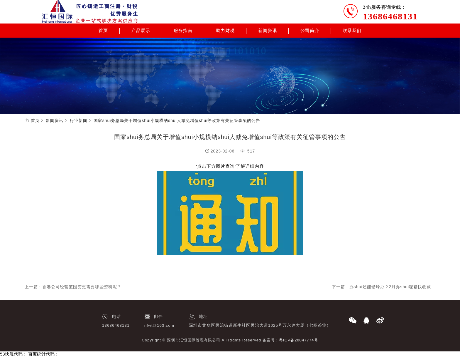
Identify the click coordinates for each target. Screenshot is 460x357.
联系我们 (352, 30)
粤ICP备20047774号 (298, 340)
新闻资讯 (267, 30)
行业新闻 (78, 120)
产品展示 (140, 30)
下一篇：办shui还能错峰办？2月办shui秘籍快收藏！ (383, 286)
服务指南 (183, 30)
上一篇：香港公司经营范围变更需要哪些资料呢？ (73, 286)
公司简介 (309, 30)
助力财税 (225, 30)
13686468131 (390, 16)
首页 (103, 30)
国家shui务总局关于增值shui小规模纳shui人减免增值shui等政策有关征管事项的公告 (177, 120)
